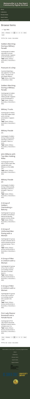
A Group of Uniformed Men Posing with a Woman (7, 232)
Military (11, 58)
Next (25, 32)
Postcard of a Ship (8, 67)
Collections (4, 12)
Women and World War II (8, 249)
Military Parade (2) (7, 180)
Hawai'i (6, 58)
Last (3, 35)
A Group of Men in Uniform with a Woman (8, 260)
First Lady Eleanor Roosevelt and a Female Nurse (8, 315)
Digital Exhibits (5, 20)
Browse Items (4, 14)
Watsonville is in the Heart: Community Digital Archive (16, 4)
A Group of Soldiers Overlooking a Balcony (6, 206)
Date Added (15, 38)
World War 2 (4, 60)
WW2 (2, 62)
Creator (10, 38)
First (3, 32)
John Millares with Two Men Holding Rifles (8, 156)
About (2, 9)
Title (6, 38)
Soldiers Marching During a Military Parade (8, 46)
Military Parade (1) (7, 131)
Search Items (4, 17)
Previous (8, 32)
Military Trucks (7, 109)
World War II (11, 60)
